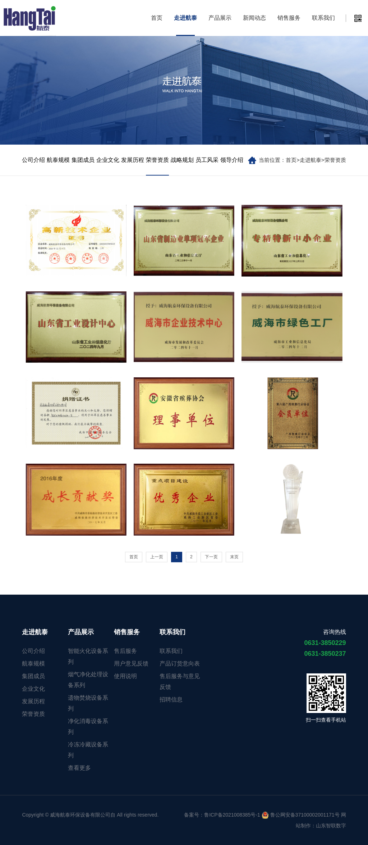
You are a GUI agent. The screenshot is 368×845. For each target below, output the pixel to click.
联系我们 (323, 18)
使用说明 (125, 676)
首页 (156, 18)
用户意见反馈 (131, 663)
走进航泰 (185, 18)
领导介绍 (231, 160)
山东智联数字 (331, 825)
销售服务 (288, 18)
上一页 (156, 556)
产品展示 (219, 18)
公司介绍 (33, 160)
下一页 (211, 556)
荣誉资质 (335, 160)
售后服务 (125, 651)
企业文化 (107, 160)
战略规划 (182, 160)
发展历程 (132, 160)
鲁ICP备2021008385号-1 (232, 815)
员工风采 (207, 160)
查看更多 (79, 768)
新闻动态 (254, 18)
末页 (234, 556)
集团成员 (83, 160)
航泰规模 (58, 160)
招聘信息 (171, 699)
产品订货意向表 (180, 663)
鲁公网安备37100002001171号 (301, 815)
